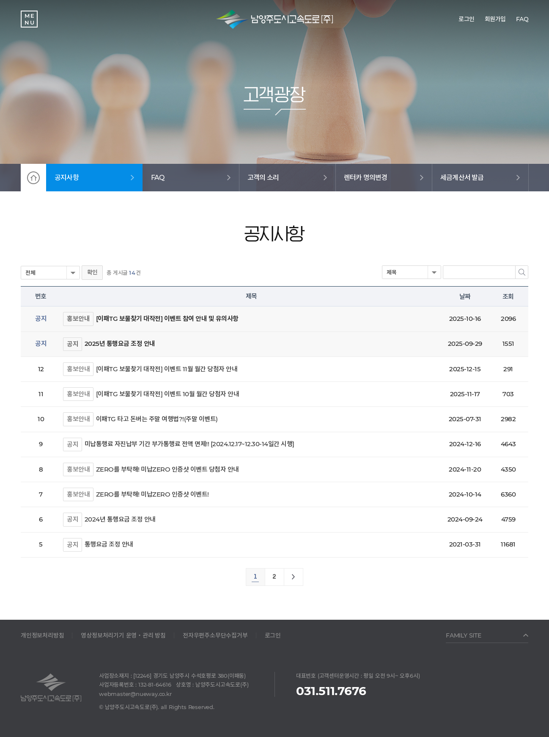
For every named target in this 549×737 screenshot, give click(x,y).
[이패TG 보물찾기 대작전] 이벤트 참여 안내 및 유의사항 (167, 319)
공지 (72, 344)
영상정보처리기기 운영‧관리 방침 (123, 635)
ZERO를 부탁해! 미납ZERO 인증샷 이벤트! (152, 494)
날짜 (464, 297)
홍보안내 (78, 319)
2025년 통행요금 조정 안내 (120, 344)
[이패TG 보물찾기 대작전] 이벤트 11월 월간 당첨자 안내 (167, 369)
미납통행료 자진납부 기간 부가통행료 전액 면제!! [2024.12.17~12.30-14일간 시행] (189, 444)
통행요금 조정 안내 (109, 544)
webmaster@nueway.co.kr (135, 693)
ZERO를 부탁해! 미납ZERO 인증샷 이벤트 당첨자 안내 (167, 469)
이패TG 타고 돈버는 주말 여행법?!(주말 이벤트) (157, 419)
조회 (507, 297)
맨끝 (293, 577)
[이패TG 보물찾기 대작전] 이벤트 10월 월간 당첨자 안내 (167, 394)
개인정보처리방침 (42, 635)
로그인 (273, 635)
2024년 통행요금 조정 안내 (120, 519)
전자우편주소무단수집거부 (215, 635)
